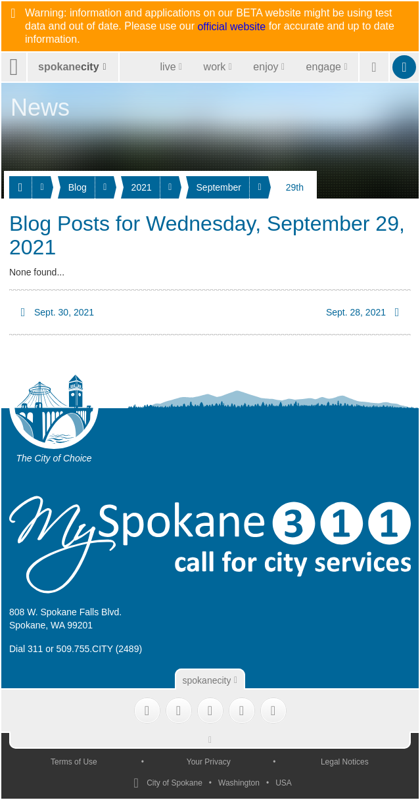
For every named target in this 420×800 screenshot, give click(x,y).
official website (231, 27)
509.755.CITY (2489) (100, 649)
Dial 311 (26, 649)
